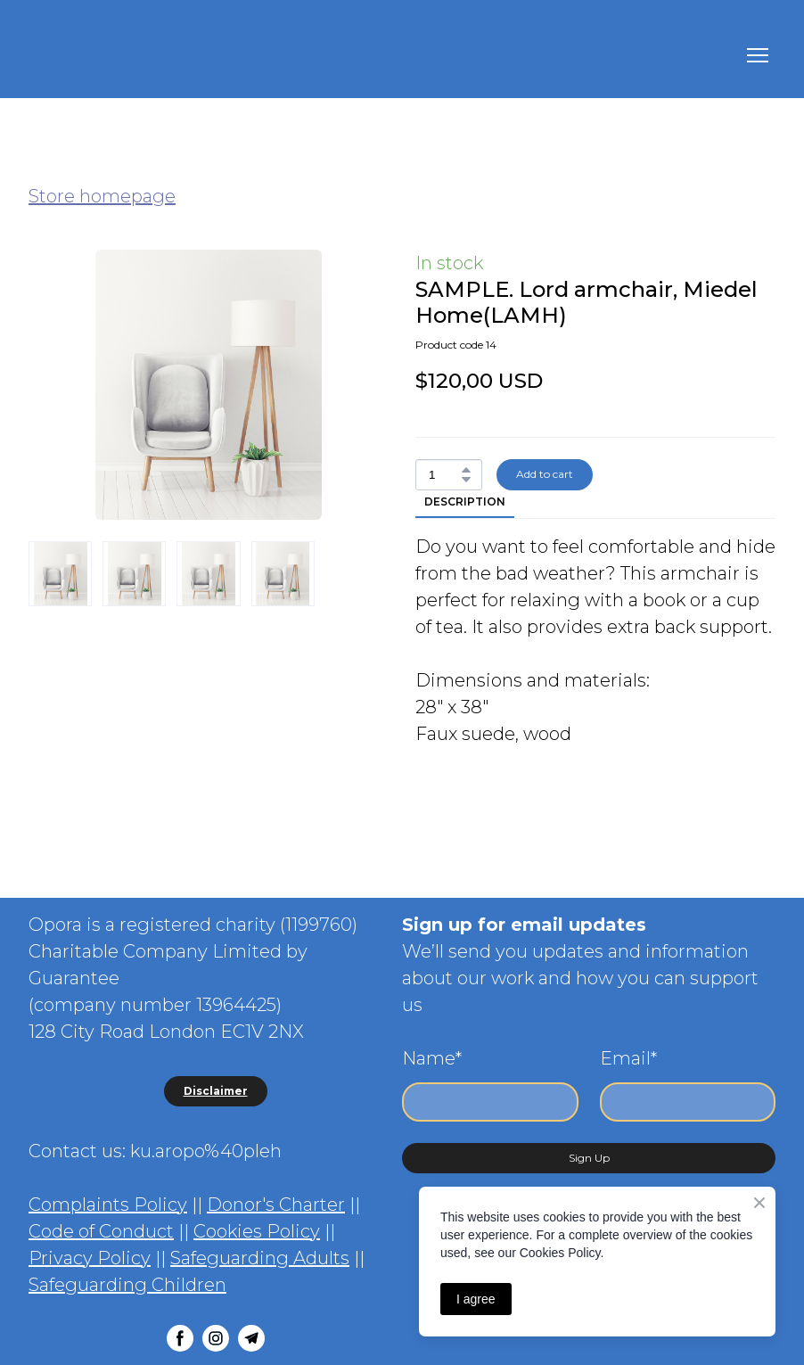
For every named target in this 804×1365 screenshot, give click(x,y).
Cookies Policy (256, 1231)
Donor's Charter (276, 1204)
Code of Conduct (101, 1231)
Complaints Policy (108, 1204)
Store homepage (102, 196)
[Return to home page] (119, 55)
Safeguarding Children (127, 1284)
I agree (476, 1299)
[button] (466, 470)
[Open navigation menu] (757, 55)
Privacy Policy (90, 1258)
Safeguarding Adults (259, 1258)
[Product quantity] (444, 474)
